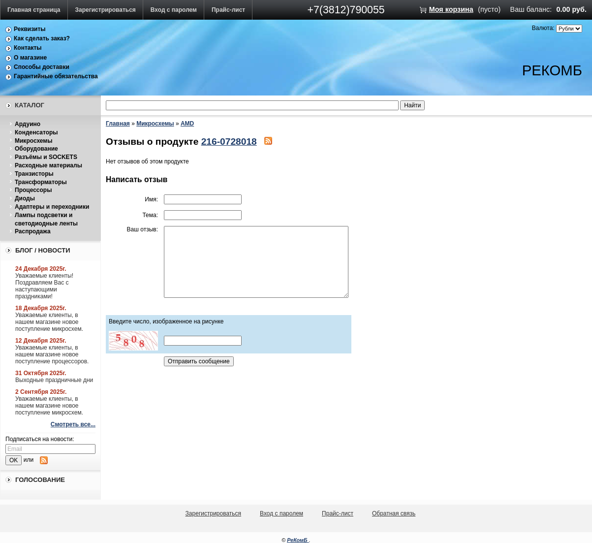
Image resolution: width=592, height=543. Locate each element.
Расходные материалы (48, 165)
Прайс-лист (228, 9)
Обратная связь (393, 513)
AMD (187, 123)
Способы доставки (41, 67)
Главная (118, 123)
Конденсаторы (36, 132)
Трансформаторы (41, 182)
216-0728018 (229, 141)
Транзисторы (34, 173)
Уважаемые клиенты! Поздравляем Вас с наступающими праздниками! (44, 286)
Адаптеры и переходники (52, 206)
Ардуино (27, 124)
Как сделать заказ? (42, 38)
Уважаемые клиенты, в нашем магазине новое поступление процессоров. (52, 354)
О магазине (30, 57)
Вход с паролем (174, 9)
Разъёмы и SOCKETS (46, 157)
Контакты (28, 47)
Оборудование (36, 148)
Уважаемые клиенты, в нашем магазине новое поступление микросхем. (49, 322)
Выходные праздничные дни (54, 380)
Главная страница (34, 9)
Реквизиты (30, 29)
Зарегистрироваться (105, 9)
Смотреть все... (73, 424)
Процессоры (33, 190)
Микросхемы (33, 140)
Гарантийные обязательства (56, 76)
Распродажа (33, 231)
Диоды (25, 198)
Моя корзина (451, 9)
